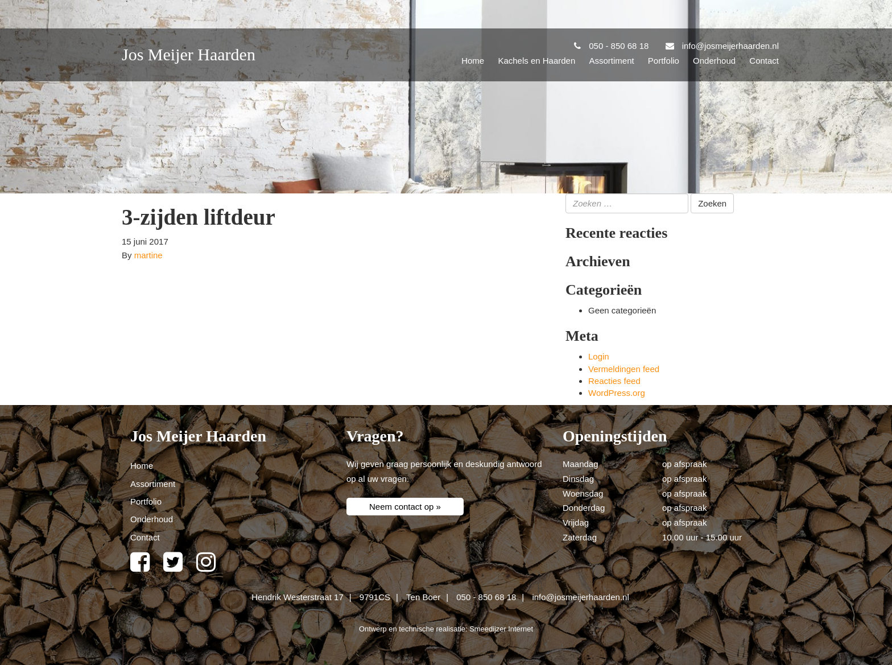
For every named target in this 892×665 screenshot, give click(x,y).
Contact (764, 60)
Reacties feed (614, 381)
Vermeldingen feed (623, 369)
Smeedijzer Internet (501, 629)
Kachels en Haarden (536, 60)
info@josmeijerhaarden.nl (580, 597)
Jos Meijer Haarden (188, 54)
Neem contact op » (405, 506)
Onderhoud (714, 60)
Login (598, 356)
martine (148, 255)
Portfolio (663, 60)
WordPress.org (616, 393)
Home (472, 60)
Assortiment (611, 60)
